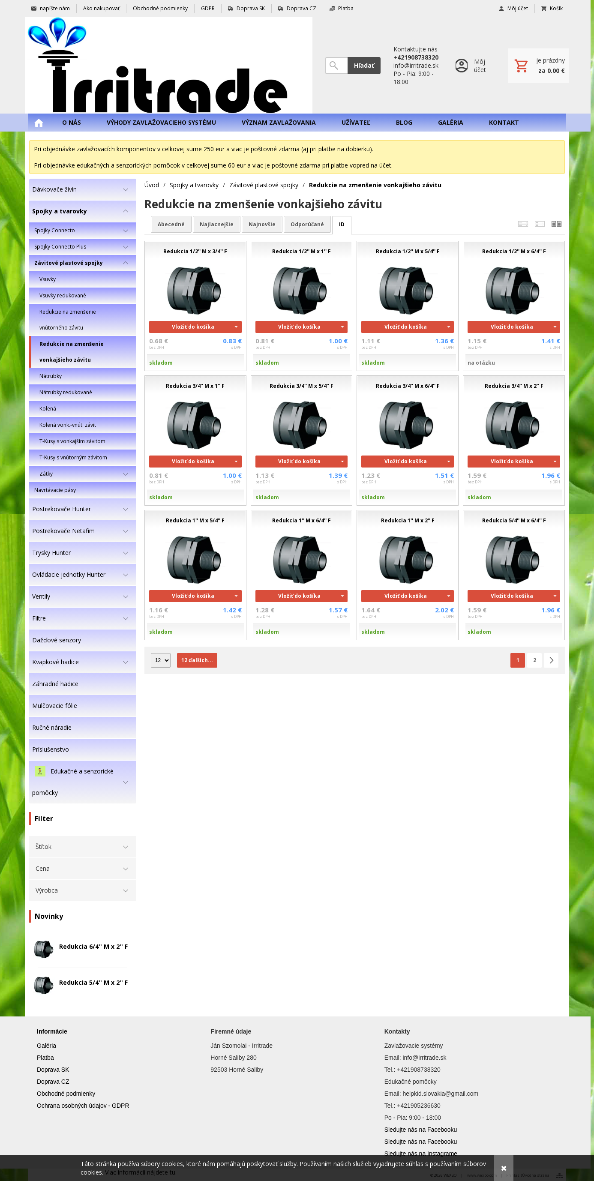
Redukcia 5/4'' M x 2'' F (93, 982)
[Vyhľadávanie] (336, 65)
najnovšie (262, 224)
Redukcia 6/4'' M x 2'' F (93, 946)
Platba (45, 1057)
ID (342, 224)
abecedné (171, 224)
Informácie (52, 1031)
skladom (161, 362)
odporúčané (307, 224)
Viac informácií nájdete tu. (141, 1172)
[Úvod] (168, 65)
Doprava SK (53, 1069)
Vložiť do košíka (193, 326)
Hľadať (364, 65)
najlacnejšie (217, 224)
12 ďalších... (197, 660)
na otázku (481, 362)
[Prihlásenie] (473, 65)
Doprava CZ (53, 1081)
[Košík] (538, 65)
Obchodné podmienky (66, 1093)
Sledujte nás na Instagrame (420, 1153)
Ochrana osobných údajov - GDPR (83, 1105)
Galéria (46, 1045)
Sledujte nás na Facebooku (420, 1129)
